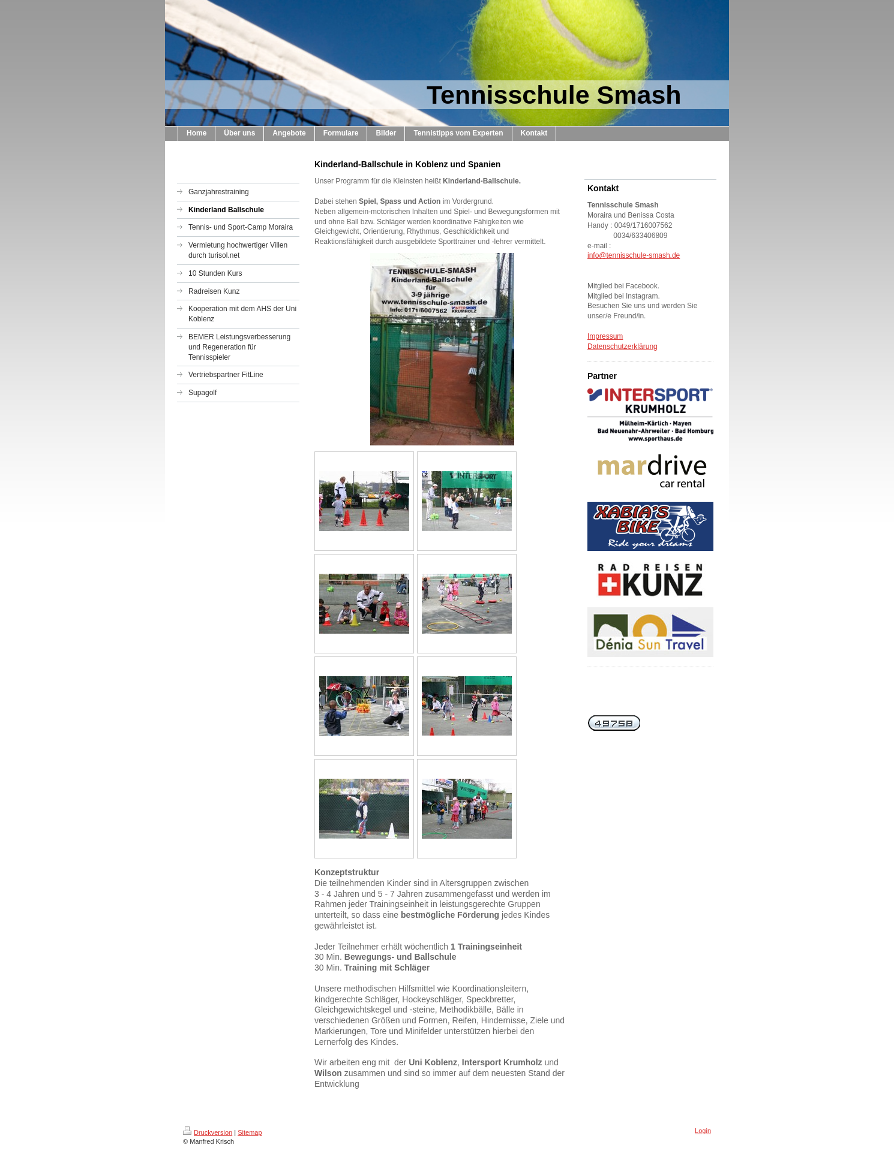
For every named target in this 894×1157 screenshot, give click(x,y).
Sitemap (250, 1132)
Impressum (605, 336)
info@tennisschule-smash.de (633, 255)
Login (703, 1130)
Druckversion (207, 1132)
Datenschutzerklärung (622, 346)
